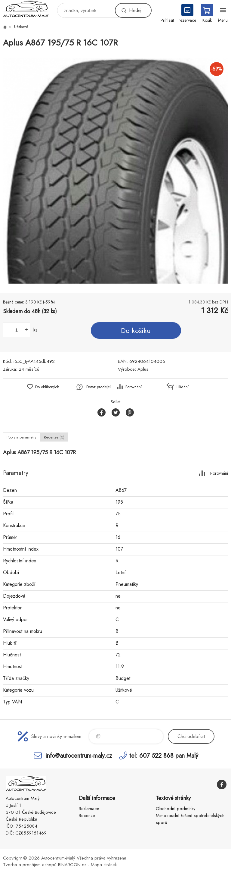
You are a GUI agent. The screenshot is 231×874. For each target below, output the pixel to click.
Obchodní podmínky (176, 808)
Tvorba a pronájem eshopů (30, 864)
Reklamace (89, 808)
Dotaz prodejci (98, 387)
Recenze (87, 815)
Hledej (135, 10)
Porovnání (133, 387)
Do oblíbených (47, 387)
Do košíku (136, 330)
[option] (115, 171)
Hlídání (183, 387)
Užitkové (21, 27)
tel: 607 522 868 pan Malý (163, 755)
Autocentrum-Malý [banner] (29, 9)
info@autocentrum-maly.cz (78, 755)
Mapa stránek (104, 864)
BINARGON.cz (72, 864)
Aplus (142, 369)
